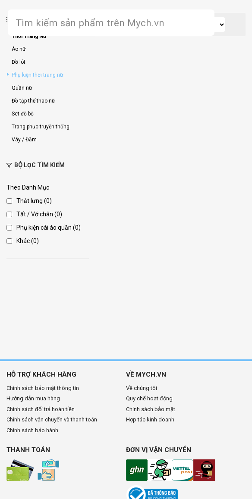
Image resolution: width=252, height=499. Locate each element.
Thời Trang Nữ (29, 36)
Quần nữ (22, 88)
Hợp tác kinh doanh (150, 419)
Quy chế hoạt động (149, 398)
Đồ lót (18, 62)
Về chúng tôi (141, 388)
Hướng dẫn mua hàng (33, 398)
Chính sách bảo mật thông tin (42, 388)
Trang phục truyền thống (40, 127)
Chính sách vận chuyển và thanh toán (51, 419)
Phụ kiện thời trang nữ (37, 75)
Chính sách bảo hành (32, 430)
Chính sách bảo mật (150, 409)
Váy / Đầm (24, 140)
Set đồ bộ (23, 114)
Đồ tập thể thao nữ (33, 101)
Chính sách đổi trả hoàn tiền (40, 409)
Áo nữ (18, 49)
